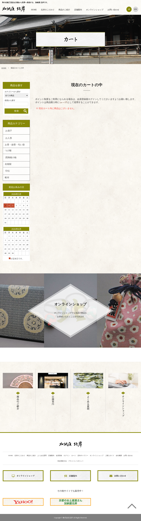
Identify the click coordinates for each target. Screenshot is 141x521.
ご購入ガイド (109, 455)
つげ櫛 (8, 151)
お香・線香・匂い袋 (15, 145)
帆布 (7, 178)
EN (135, 9)
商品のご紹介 (64, 10)
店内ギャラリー (83, 455)
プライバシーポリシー (75, 461)
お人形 (8, 138)
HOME (34, 10)
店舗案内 (78, 10)
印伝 (7, 171)
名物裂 (8, 164)
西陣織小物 (10, 158)
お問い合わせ (113, 10)
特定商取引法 (62, 461)
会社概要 (119, 455)
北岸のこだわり (47, 10)
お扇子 (8, 131)
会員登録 (59, 455)
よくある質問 (42, 455)
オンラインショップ (94, 10)
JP (129, 9)
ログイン (67, 455)
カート (73, 455)
